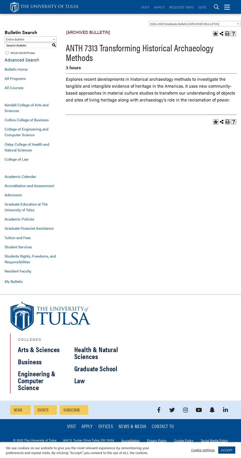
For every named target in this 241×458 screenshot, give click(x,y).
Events (43, 410)
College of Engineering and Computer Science (26, 131)
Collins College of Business (27, 119)
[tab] (216, 7)
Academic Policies (19, 219)
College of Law (17, 159)
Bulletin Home (16, 69)
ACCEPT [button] (226, 450)
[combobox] (195, 23)
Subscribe (71, 410)
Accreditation (130, 441)
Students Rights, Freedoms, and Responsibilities (30, 258)
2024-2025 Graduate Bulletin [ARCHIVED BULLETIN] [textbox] (184, 24)
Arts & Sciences (39, 349)
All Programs (15, 78)
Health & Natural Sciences (96, 352)
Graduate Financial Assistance (29, 228)
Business (30, 361)
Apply (159, 7)
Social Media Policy (214, 441)
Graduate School (96, 368)
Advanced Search (22, 60)
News (18, 410)
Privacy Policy (157, 441)
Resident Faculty (18, 271)
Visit (145, 7)
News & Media (132, 426)
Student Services (18, 246)
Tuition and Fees (18, 237)
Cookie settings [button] (203, 449)
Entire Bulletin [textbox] (15, 39)
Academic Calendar (20, 176)
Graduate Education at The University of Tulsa (26, 206)
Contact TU (163, 426)
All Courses (14, 87)
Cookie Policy (183, 441)
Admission (13, 194)
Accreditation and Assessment (29, 185)
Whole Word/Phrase (22, 53)
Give (202, 7)
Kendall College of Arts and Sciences (27, 107)
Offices (105, 426)
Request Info (181, 7)
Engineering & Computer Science (37, 380)
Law (79, 380)
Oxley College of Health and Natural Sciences (27, 147)
